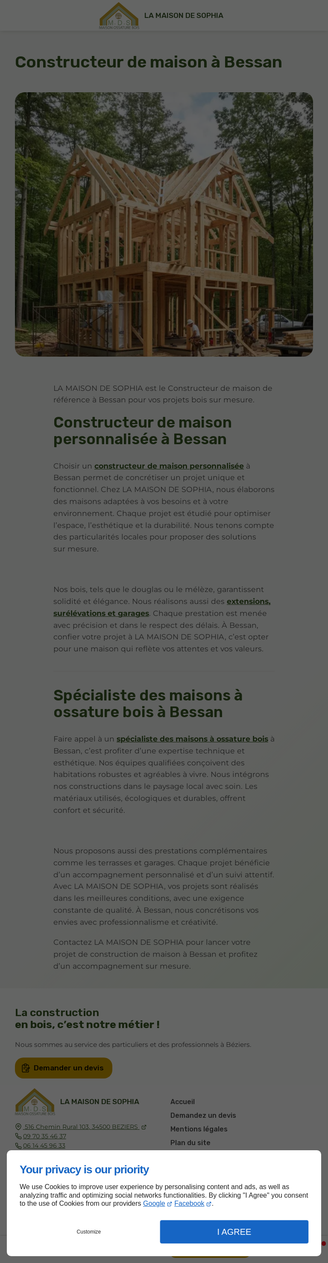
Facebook (189, 1203)
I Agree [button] (234, 1232)
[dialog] (164, 1203)
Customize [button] (89, 1232)
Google (154, 1203)
